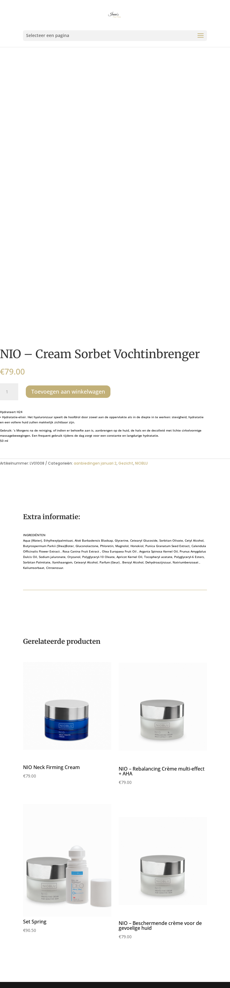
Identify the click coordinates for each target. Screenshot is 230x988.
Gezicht (125, 463)
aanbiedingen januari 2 (95, 463)
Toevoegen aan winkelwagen (68, 391)
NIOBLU (141, 463)
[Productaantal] (9, 391)
